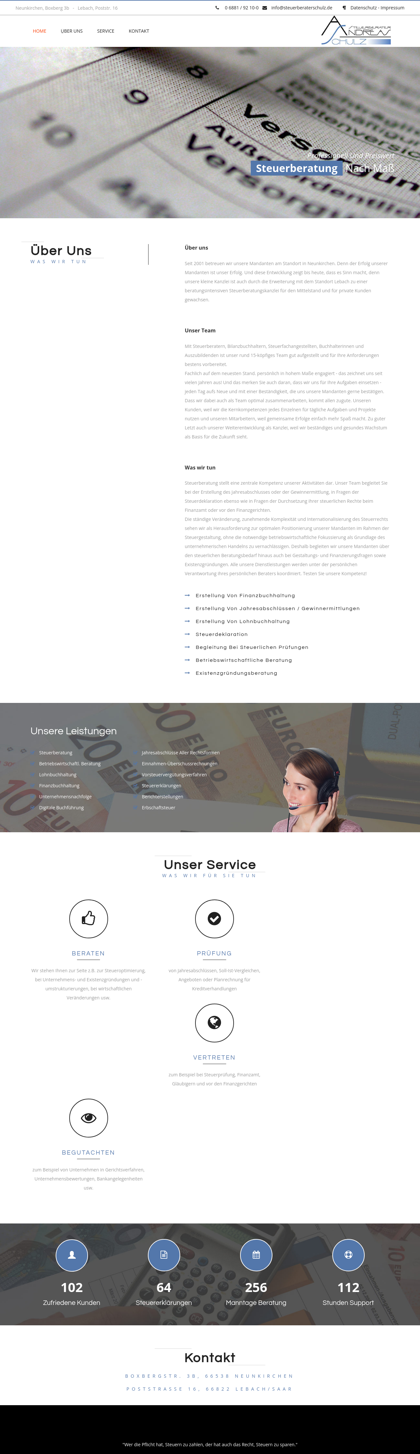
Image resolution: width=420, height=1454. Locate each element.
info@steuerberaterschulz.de (301, 8)
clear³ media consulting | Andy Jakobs (282, 1386)
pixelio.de (240, 1418)
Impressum (392, 8)
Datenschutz (363, 8)
